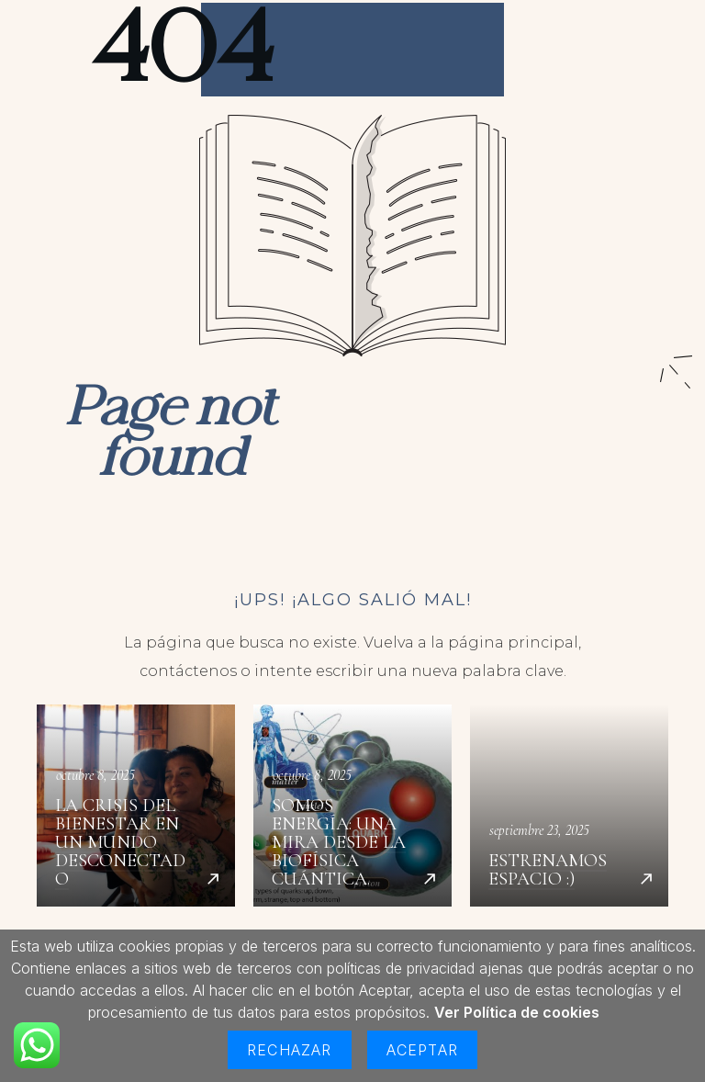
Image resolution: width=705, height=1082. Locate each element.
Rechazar (289, 1050)
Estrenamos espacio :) (569, 805)
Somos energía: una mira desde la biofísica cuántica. (352, 805)
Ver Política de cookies (516, 1012)
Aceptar (422, 1050)
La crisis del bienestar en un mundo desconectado (136, 805)
